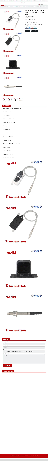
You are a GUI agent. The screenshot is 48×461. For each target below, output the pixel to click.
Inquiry (27, 32)
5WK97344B (29, 25)
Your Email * (5, 347)
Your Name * (5, 343)
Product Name (5, 351)
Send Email (34, 32)
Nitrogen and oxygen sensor (37, 25)
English (41, 4)
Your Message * (6, 355)
